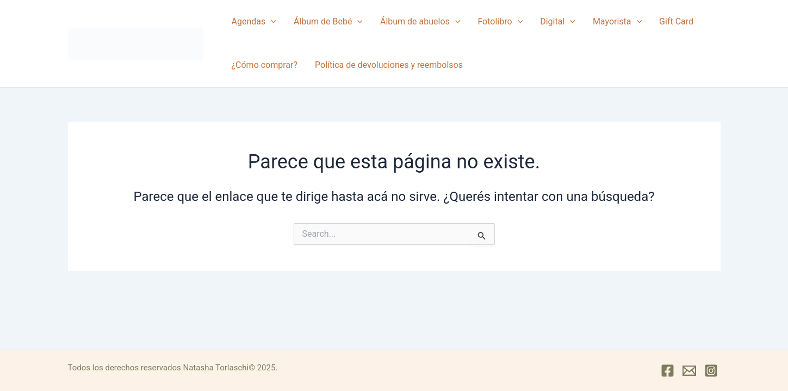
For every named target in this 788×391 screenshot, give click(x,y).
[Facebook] (667, 370)
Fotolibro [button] (500, 21)
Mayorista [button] (617, 21)
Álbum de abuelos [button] (420, 21)
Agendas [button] (254, 21)
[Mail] (689, 370)
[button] (270, 21)
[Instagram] (711, 370)
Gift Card (676, 21)
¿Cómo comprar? (265, 65)
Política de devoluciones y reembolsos (389, 65)
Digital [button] (557, 21)
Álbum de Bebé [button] (328, 21)
